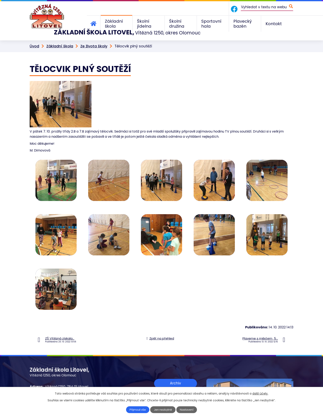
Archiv (175, 374)
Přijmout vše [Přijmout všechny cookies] (137, 410)
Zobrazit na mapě (175, 386)
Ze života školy (93, 37)
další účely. (260, 393)
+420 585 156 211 (58, 383)
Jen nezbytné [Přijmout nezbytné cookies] (163, 410)
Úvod (34, 37)
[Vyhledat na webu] (267, 7)
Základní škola (59, 37)
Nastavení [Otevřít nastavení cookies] (187, 410)
